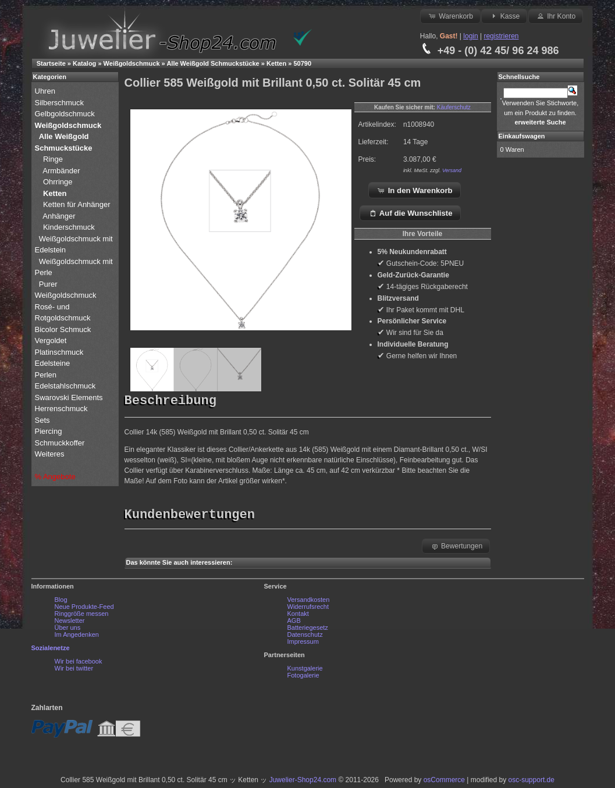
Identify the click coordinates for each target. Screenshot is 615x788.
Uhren (46, 91)
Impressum (303, 644)
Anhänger (58, 216)
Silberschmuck (60, 102)
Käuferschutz (454, 107)
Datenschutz (305, 637)
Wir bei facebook (78, 664)
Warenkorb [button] (450, 15)
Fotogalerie (303, 678)
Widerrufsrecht (308, 609)
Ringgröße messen (82, 616)
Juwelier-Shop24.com (302, 783)
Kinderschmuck (69, 227)
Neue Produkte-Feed (84, 609)
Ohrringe (58, 181)
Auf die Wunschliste (410, 212)
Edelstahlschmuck (65, 385)
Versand (451, 170)
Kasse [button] (504, 15)
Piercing (48, 431)
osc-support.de (531, 783)
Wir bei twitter (74, 671)
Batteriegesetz (307, 630)
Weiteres (51, 454)
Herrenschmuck (62, 408)
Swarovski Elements (69, 397)
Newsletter (70, 623)
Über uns (68, 630)
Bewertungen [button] (456, 549)
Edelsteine (53, 363)
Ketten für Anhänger (77, 204)
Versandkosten (308, 602)
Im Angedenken (77, 637)
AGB (294, 623)
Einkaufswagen (522, 136)
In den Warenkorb (414, 190)
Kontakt (298, 616)
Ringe (53, 159)
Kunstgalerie (305, 671)
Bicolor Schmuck (64, 329)
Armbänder (61, 170)
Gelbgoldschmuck (66, 113)
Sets (42, 420)
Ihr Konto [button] (555, 15)
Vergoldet (52, 340)
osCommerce (444, 783)
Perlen (47, 374)
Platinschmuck (60, 352)
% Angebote (55, 476)
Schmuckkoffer (60, 442)
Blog (61, 602)
